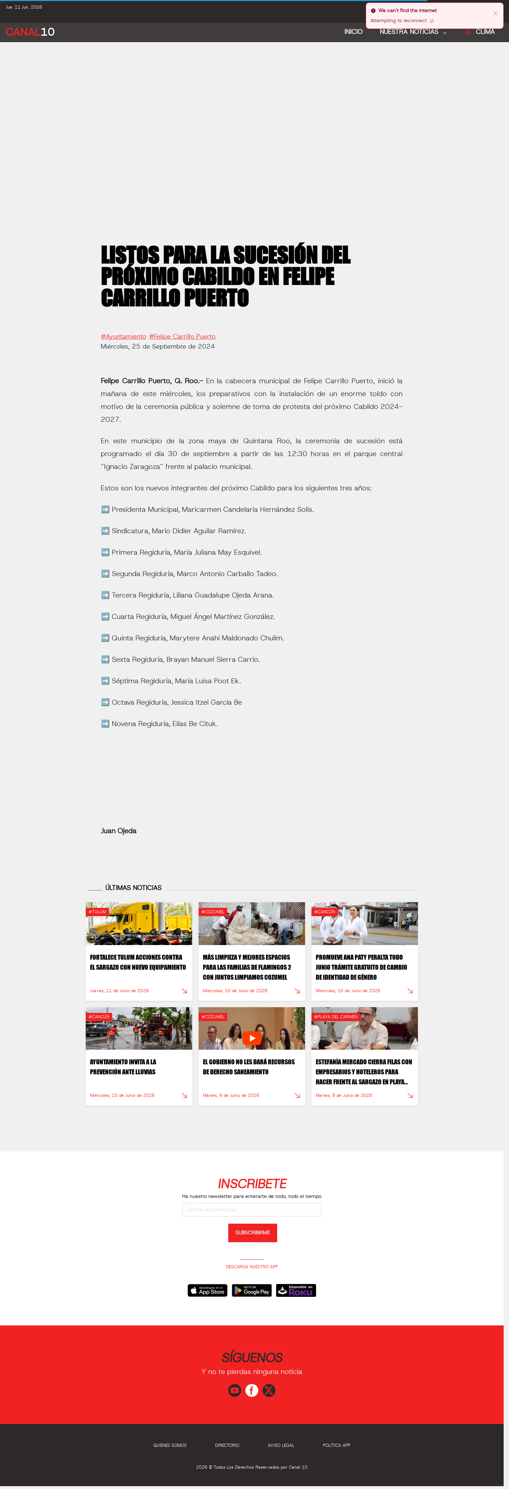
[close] (495, 12)
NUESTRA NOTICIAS (410, 32)
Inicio (353, 32)
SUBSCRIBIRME (252, 1232)
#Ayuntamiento (123, 334)
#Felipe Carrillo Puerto (182, 334)
